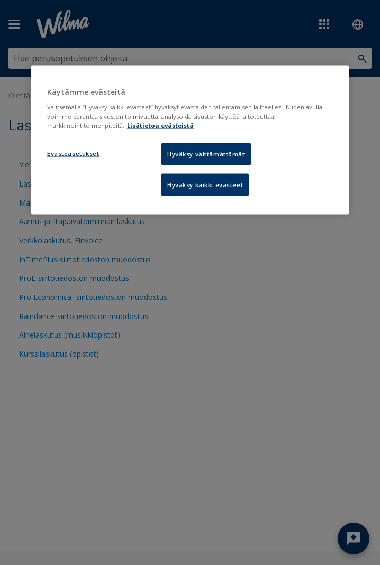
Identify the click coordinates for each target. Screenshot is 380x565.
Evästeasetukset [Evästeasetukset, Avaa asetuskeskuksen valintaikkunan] (73, 153)
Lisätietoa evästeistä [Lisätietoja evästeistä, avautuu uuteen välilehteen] (160, 125)
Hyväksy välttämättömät (206, 153)
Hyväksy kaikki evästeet (205, 184)
